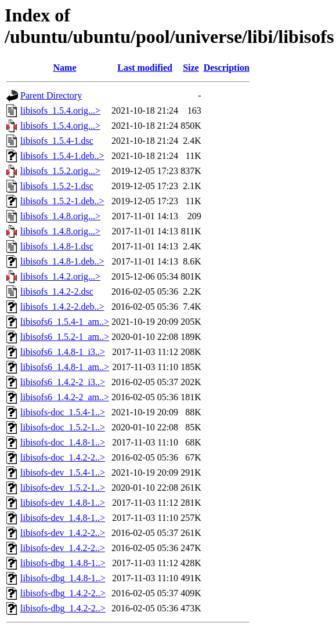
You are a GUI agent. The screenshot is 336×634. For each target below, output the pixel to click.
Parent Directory (51, 95)
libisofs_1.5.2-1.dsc (56, 186)
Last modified (144, 68)
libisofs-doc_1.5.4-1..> (62, 412)
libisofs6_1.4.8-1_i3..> (62, 352)
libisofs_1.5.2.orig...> (60, 171)
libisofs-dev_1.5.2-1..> (62, 487)
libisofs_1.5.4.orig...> (60, 110)
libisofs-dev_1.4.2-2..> (62, 533)
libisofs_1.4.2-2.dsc (56, 291)
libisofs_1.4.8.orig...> (60, 216)
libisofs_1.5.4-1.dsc (56, 141)
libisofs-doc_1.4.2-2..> (62, 457)
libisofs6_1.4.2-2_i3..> (62, 382)
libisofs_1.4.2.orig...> (60, 276)
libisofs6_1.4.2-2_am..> (64, 397)
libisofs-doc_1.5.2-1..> (62, 427)
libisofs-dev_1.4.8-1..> (62, 503)
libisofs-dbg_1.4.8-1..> (63, 563)
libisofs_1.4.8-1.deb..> (62, 261)
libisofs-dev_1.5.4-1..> (62, 472)
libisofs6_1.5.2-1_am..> (64, 337)
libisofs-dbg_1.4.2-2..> (63, 593)
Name (65, 68)
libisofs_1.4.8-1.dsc (56, 246)
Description (227, 68)
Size (191, 68)
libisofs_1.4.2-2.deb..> (62, 306)
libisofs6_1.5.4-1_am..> (64, 322)
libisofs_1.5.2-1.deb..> (62, 201)
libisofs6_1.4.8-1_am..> (64, 367)
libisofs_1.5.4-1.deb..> (62, 156)
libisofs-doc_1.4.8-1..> (62, 442)
